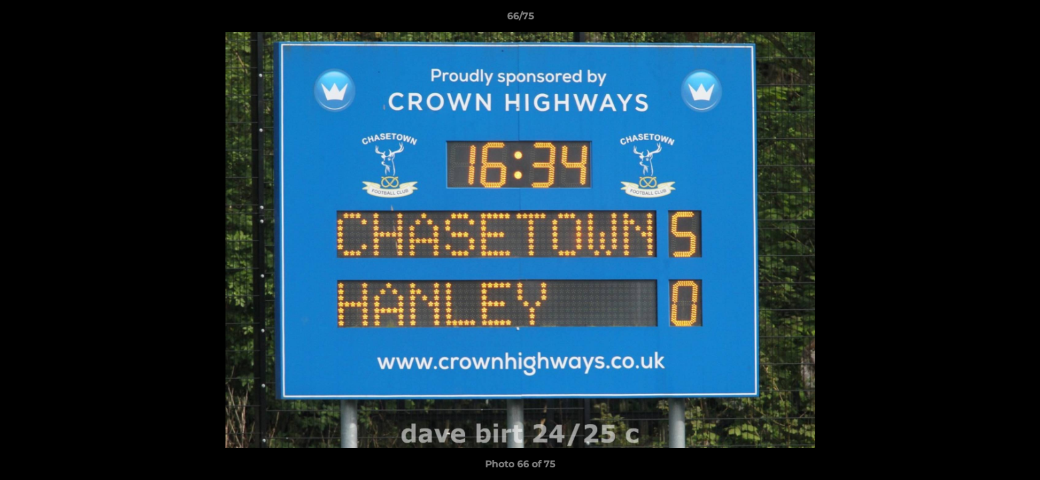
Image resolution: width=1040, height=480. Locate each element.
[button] (1016, 19)
